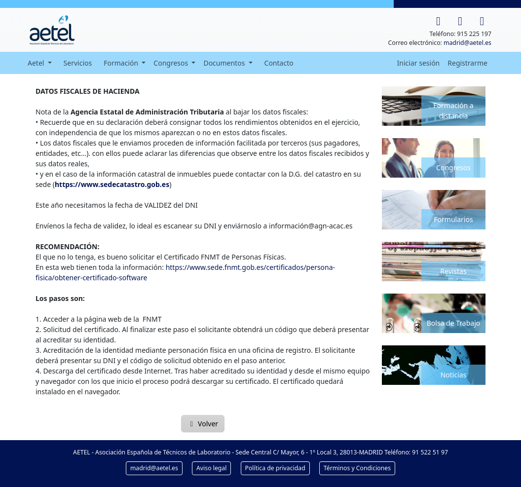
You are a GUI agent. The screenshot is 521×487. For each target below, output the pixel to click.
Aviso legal (211, 468)
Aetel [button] (37, 63)
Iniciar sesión (418, 63)
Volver (202, 423)
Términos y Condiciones (357, 468)
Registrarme (467, 63)
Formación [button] (122, 63)
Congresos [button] (171, 63)
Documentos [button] (225, 63)
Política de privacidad (275, 468)
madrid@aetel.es (467, 42)
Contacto (279, 63)
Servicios (78, 63)
